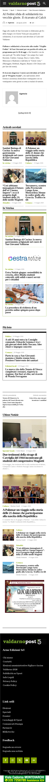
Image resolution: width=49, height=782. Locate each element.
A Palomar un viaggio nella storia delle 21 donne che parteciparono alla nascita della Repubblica (34, 154)
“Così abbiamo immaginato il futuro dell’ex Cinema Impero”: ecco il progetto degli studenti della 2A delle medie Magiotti (13, 192)
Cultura (28, 163)
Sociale (5, 10)
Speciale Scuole (9, 451)
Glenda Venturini (21, 557)
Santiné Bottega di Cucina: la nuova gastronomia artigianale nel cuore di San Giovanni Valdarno (13, 154)
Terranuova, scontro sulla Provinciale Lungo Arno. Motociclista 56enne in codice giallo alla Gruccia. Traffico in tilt (35, 192)
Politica (8, 336)
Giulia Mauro (20, 451)
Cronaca (28, 203)
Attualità (6, 203)
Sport (12, 10)
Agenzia (11, 22)
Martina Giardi (15, 506)
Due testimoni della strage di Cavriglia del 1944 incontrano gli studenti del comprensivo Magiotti (23, 458)
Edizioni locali (22, 10)
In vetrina (6, 163)
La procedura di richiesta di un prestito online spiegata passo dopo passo (22, 310)
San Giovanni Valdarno (37, 10)
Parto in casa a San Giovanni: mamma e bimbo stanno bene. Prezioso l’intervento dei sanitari (21, 358)
